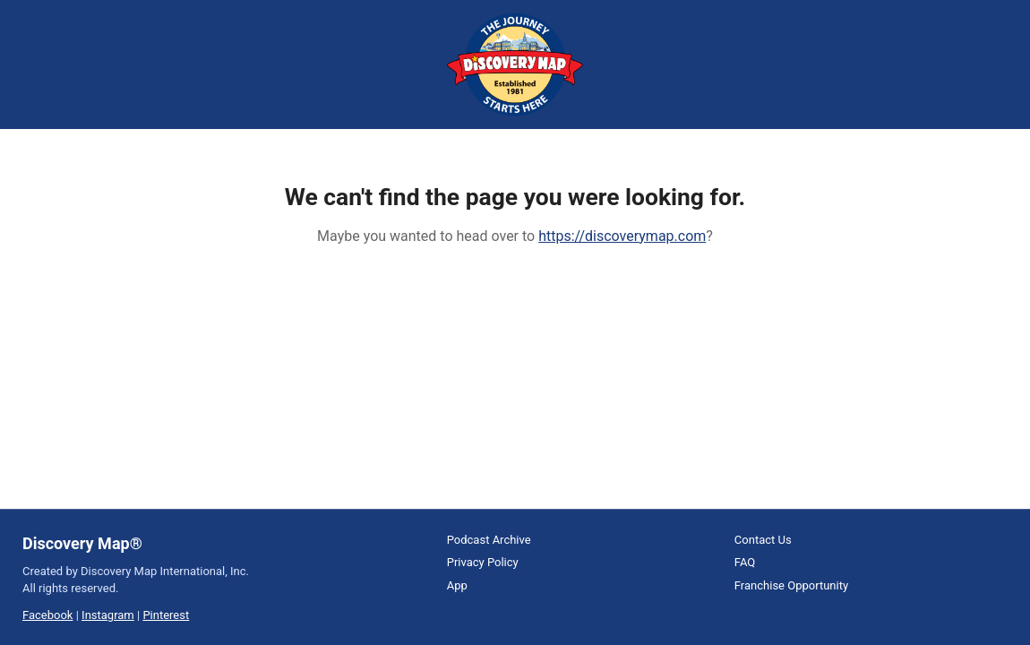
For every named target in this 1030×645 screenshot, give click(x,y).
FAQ (744, 562)
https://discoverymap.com (622, 236)
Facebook (47, 615)
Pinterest (165, 615)
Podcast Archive (489, 539)
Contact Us (763, 539)
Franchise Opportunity (791, 585)
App (457, 585)
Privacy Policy (483, 562)
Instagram (108, 615)
